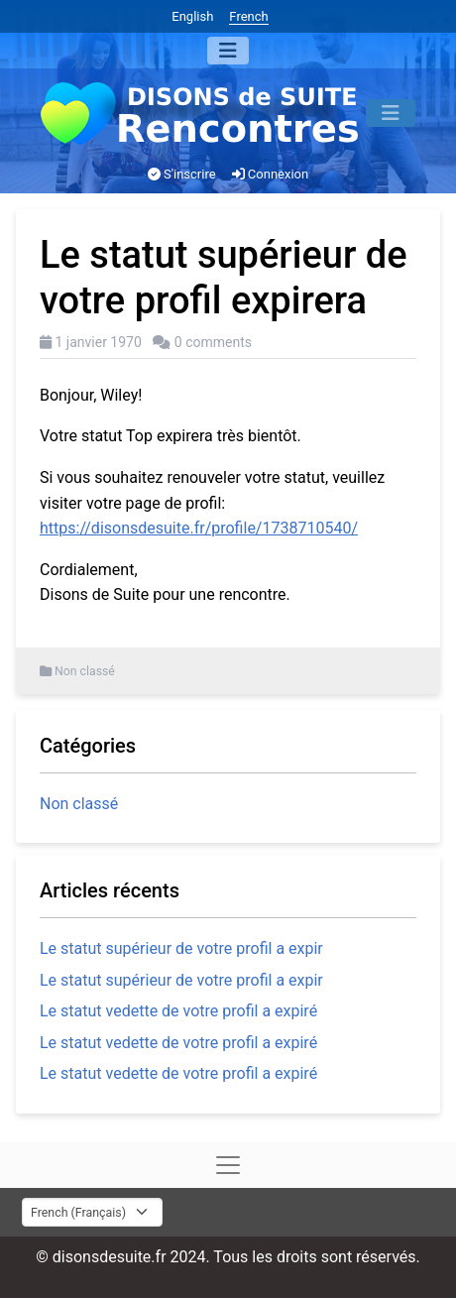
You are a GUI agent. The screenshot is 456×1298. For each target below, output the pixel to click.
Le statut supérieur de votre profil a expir (181, 948)
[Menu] (228, 50)
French (248, 16)
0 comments (213, 342)
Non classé (85, 671)
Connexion (270, 174)
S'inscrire (182, 174)
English (192, 16)
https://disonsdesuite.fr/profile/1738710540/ (199, 528)
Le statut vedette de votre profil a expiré (178, 1011)
